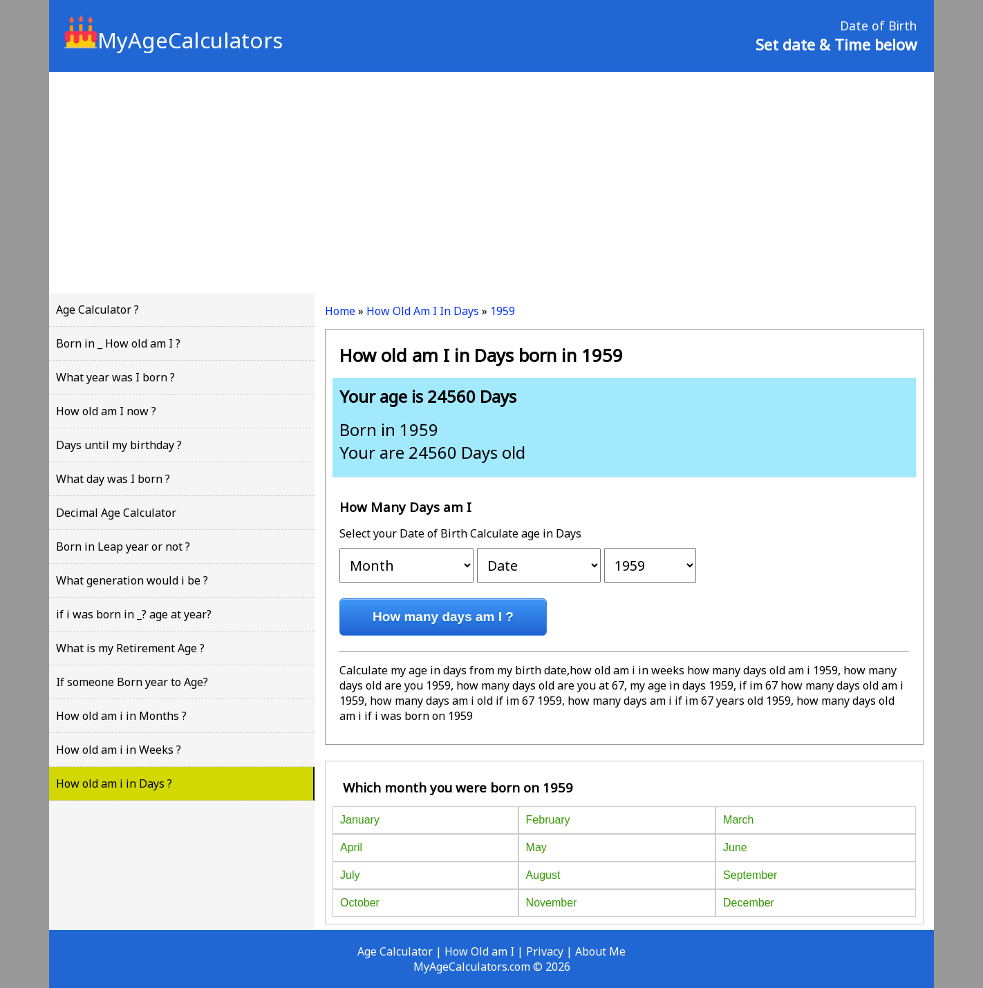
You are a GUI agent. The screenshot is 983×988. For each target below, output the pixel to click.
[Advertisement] (491, 182)
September (750, 875)
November (551, 903)
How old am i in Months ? (121, 715)
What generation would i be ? (132, 580)
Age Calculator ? (97, 309)
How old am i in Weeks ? (118, 749)
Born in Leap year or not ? (123, 546)
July (349, 875)
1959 (502, 311)
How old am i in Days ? (114, 783)
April (351, 847)
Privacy (544, 951)
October (360, 903)
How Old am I (479, 951)
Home (340, 311)
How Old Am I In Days (422, 311)
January (360, 820)
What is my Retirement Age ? (130, 648)
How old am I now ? (106, 411)
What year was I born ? (115, 377)
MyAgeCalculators (173, 40)
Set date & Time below (836, 44)
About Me (600, 951)
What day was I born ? (113, 478)
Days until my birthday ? (119, 445)
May (536, 847)
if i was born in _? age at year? (134, 614)
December (748, 903)
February (548, 820)
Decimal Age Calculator (116, 512)
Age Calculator (395, 951)
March (738, 820)
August (543, 875)
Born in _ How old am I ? (118, 343)
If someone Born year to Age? (132, 682)
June (735, 847)
